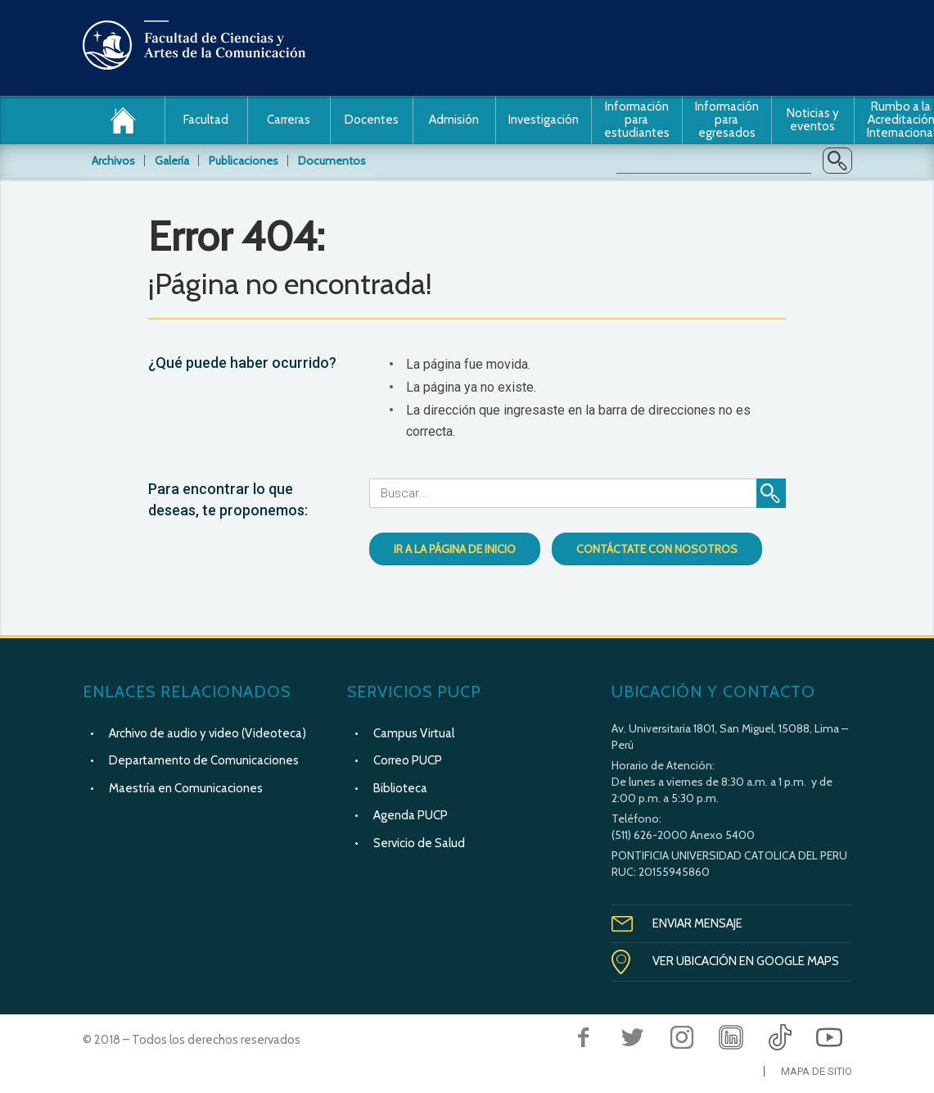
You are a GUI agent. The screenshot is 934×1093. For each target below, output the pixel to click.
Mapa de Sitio (816, 1071)
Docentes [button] (372, 119)
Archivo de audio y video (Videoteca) (207, 733)
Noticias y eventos (813, 120)
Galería (172, 160)
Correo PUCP (407, 760)
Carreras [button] (288, 119)
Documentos (332, 160)
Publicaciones (243, 160)
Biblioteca (400, 788)
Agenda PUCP (410, 815)
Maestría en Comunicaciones (186, 788)
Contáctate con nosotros (657, 549)
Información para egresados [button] (727, 119)
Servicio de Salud (419, 843)
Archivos (113, 160)
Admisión (454, 119)
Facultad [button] (205, 119)
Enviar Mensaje (697, 923)
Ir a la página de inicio (455, 549)
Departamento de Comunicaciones (204, 760)
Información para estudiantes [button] (637, 119)
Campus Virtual (413, 733)
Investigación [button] (543, 119)
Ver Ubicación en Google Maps (745, 961)
